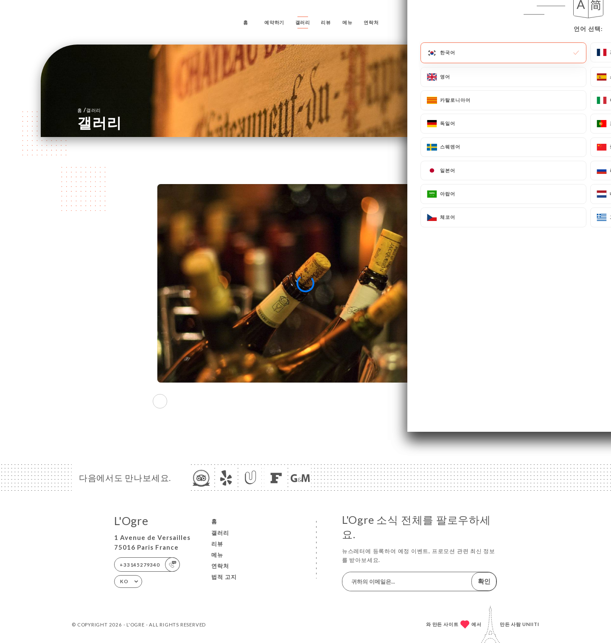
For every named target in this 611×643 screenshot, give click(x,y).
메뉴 (347, 22)
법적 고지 (224, 576)
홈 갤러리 (89, 109)
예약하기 (274, 22)
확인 (484, 581)
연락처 (371, 22)
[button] (451, 401)
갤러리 (302, 22)
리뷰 (326, 22)
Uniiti (530, 624)
